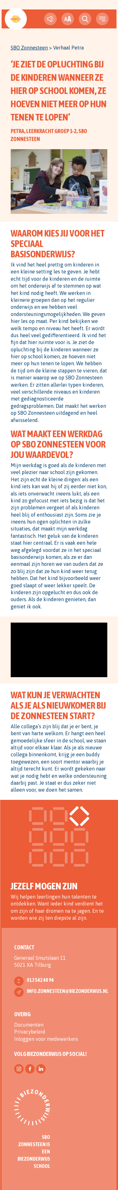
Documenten (28, 1025)
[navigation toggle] (102, 19)
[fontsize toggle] (67, 19)
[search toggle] (85, 19)
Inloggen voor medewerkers (46, 1039)
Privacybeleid (29, 1032)
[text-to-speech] (50, 19)
